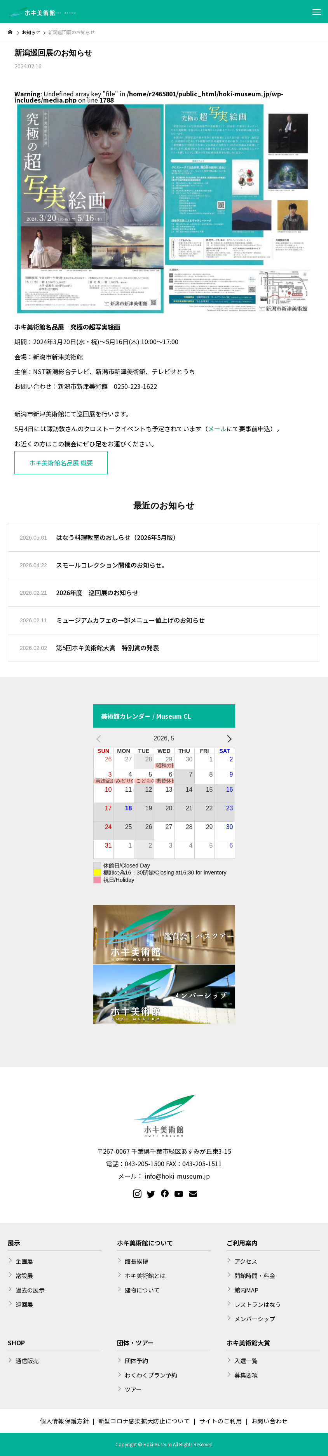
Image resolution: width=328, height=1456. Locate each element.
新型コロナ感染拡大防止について (144, 1421)
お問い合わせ (269, 1421)
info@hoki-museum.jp (177, 1176)
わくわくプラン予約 (151, 1375)
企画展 (24, 1261)
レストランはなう (257, 1304)
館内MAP (246, 1290)
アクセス (245, 1261)
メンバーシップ (254, 1319)
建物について (142, 1290)
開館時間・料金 (254, 1275)
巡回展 (24, 1304)
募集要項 (246, 1375)
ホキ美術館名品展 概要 (61, 462)
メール (217, 428)
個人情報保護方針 (64, 1421)
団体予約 (136, 1361)
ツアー (133, 1389)
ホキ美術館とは (145, 1275)
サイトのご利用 (220, 1421)
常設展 (24, 1275)
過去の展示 (30, 1290)
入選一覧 (246, 1361)
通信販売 (27, 1361)
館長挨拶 (136, 1261)
